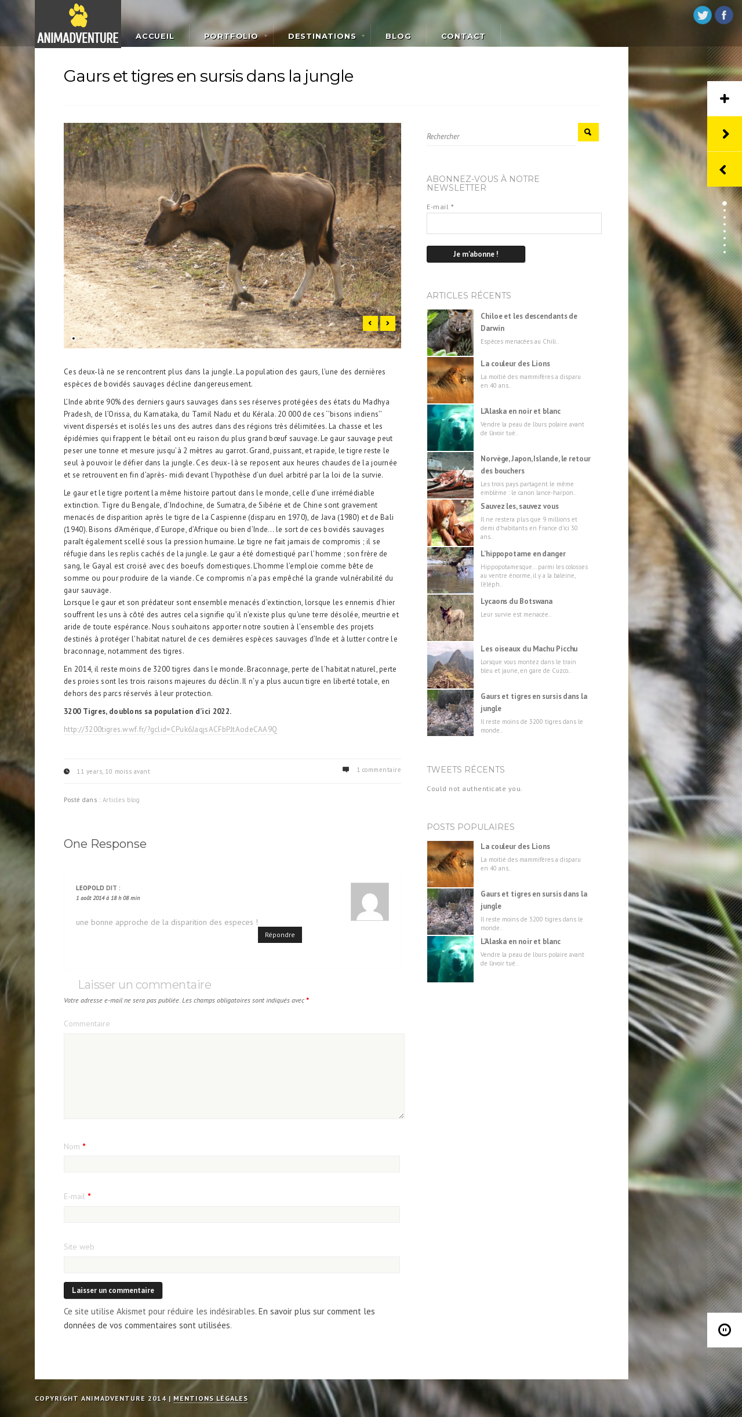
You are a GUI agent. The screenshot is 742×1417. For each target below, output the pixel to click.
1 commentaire (379, 770)
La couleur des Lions (515, 364)
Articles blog (121, 800)
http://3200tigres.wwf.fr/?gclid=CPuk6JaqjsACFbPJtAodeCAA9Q (170, 729)
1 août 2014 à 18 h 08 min (108, 898)
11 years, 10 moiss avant (113, 771)
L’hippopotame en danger (523, 554)
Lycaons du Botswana (516, 601)
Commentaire (87, 1023)
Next (387, 323)
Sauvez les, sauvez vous (520, 506)
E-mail (77, 1196)
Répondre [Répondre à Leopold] (280, 934)
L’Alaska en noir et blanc (521, 411)
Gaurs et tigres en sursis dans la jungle (534, 702)
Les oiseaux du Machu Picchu (529, 649)
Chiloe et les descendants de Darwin (529, 322)
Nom (74, 1146)
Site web (79, 1246)
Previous (370, 323)
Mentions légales (210, 1398)
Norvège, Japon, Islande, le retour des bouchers (536, 465)
